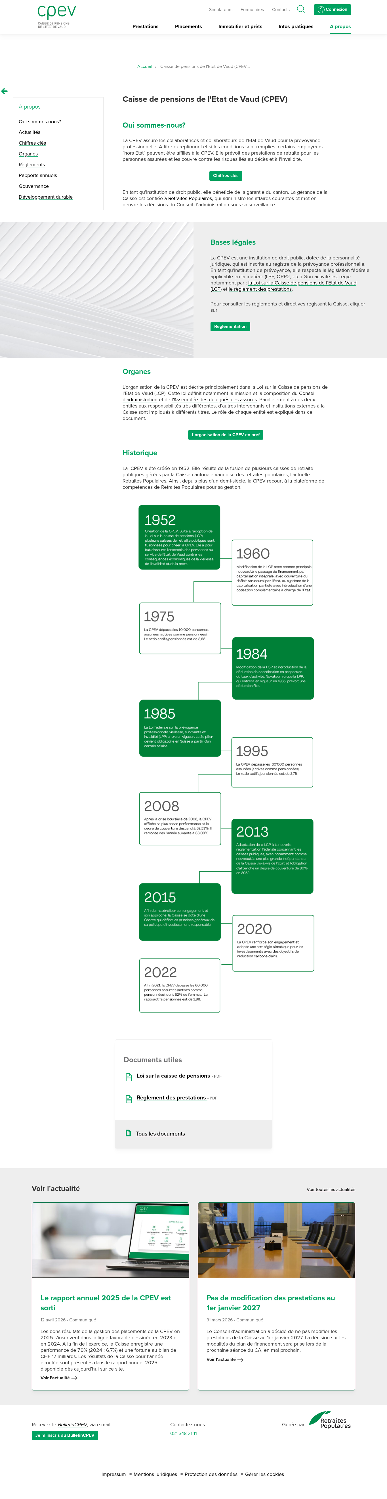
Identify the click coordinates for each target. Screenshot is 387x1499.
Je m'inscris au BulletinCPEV (64, 1435)
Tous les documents (160, 1133)
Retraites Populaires (190, 198)
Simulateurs (220, 10)
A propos (340, 27)
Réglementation (230, 326)
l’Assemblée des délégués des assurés (214, 399)
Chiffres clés (226, 175)
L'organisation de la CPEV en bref (226, 435)
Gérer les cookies (264, 1474)
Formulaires (252, 10)
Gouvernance (34, 186)
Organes (28, 154)
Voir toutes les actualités (331, 1189)
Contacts (281, 10)
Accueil (144, 66)
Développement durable (46, 197)
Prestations (145, 27)
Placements (188, 27)
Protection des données (211, 1474)
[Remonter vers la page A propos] (4, 91)
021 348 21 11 (183, 1433)
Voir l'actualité (59, 1378)
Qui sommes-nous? (40, 121)
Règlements (32, 164)
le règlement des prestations (260, 289)
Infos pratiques (296, 27)
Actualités (29, 132)
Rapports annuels (38, 175)
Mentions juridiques (155, 1474)
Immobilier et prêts (240, 27)
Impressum (114, 1474)
